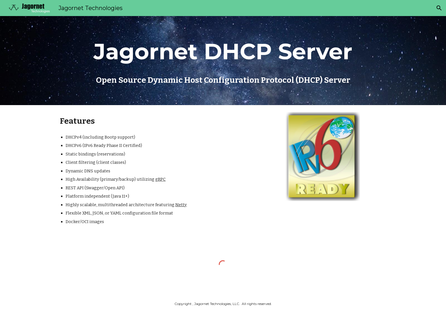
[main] (223, 51)
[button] (439, 8)
